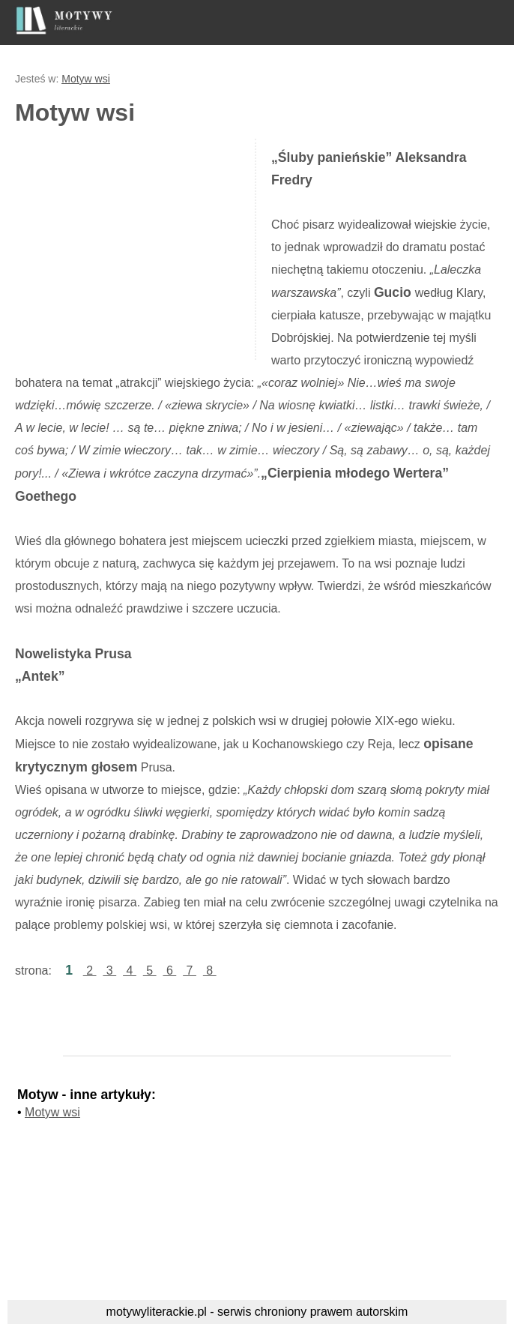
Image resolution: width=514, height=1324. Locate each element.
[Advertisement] (141, 247)
